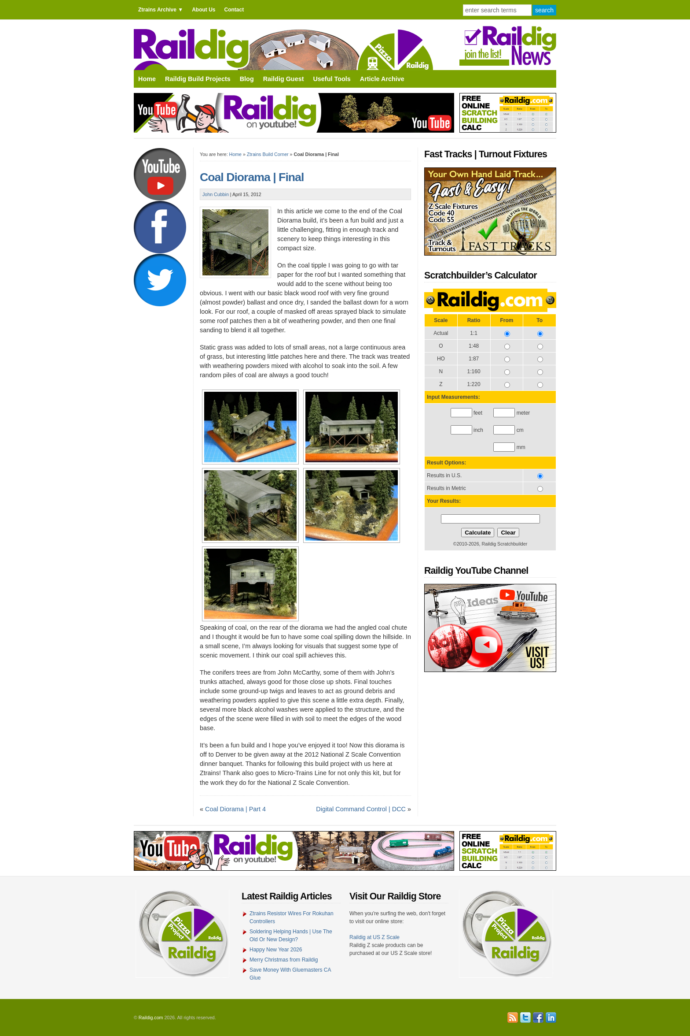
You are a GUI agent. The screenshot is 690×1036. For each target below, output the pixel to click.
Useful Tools (331, 78)
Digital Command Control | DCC (361, 809)
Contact (234, 10)
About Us (203, 10)
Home (147, 78)
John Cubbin (215, 194)
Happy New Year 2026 (276, 950)
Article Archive (382, 78)
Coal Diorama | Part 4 (235, 809)
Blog (247, 78)
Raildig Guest (283, 78)
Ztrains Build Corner (268, 154)
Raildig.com (151, 1017)
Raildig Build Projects (198, 78)
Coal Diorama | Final (252, 177)
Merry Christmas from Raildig (284, 960)
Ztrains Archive (157, 10)
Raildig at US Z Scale (374, 937)
